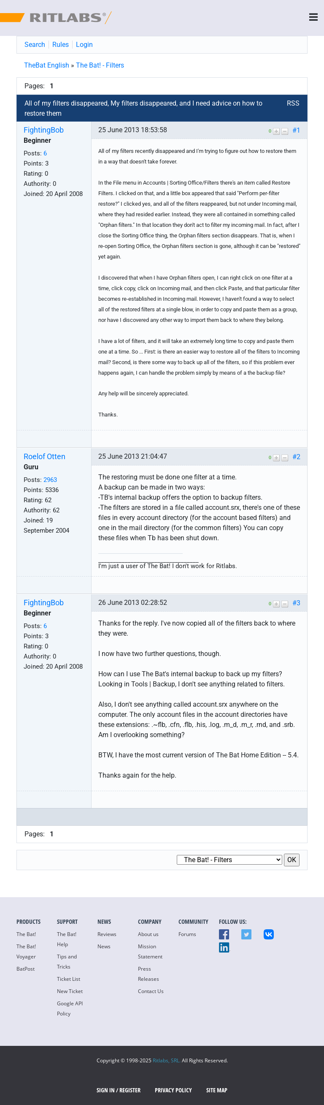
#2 (296, 457)
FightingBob (44, 130)
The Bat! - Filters (100, 65)
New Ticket (70, 991)
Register (129, 1090)
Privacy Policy (173, 1090)
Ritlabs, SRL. (167, 1060)
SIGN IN (106, 1090)
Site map (216, 1090)
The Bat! (26, 934)
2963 (50, 480)
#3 (296, 603)
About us (148, 934)
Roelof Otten (44, 456)
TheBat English (46, 65)
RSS (293, 103)
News (104, 946)
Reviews (106, 934)
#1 (296, 130)
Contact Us (151, 991)
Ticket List (68, 979)
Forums (187, 934)
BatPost (25, 968)
